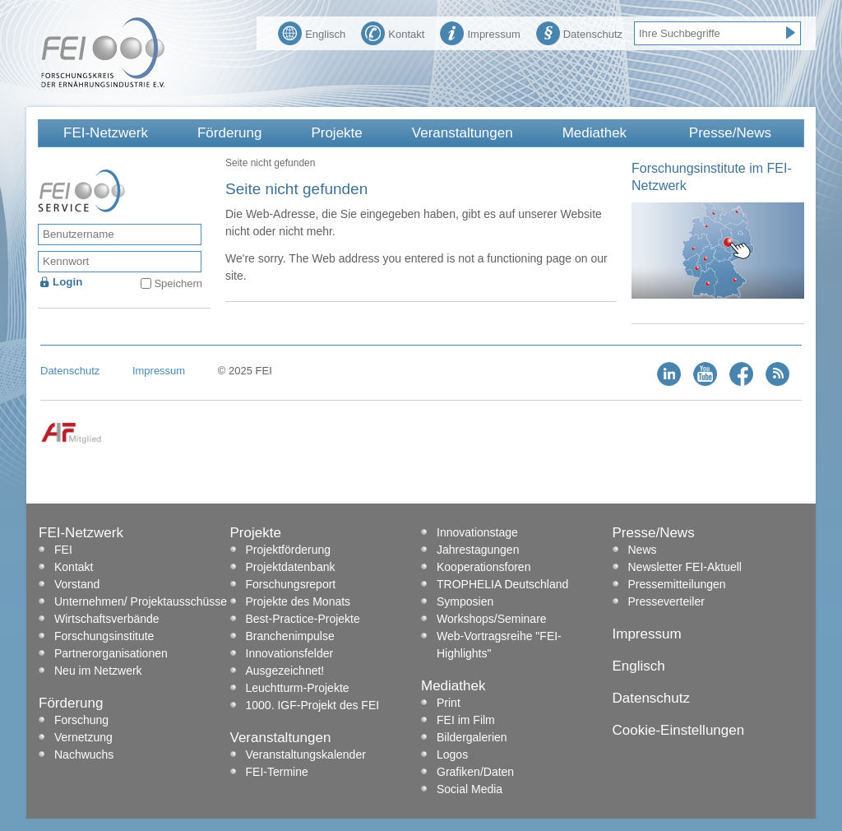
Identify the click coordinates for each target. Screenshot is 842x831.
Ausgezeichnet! (285, 670)
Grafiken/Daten (475, 771)
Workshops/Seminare (492, 618)
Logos (452, 754)
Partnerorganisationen (111, 653)
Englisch (311, 32)
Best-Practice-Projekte (303, 618)
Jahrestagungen (478, 549)
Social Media (469, 789)
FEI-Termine (277, 771)
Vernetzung (83, 737)
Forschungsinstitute (104, 636)
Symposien (465, 601)
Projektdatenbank (290, 566)
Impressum (480, 32)
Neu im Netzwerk (98, 670)
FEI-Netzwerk (105, 133)
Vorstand (76, 584)
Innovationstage (477, 532)
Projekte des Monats (298, 601)
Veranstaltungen (462, 133)
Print (448, 702)
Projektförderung (288, 549)
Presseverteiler (666, 601)
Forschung (81, 720)
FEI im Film (466, 720)
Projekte (336, 133)
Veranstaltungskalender (306, 754)
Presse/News (730, 133)
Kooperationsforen (483, 566)
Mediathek (594, 133)
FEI (63, 549)
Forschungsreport (291, 584)
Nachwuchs (83, 754)
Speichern (178, 283)
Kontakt (392, 32)
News (642, 549)
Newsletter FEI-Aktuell (685, 566)
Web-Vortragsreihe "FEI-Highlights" (499, 644)
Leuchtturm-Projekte (297, 687)
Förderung (229, 133)
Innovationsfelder (290, 653)
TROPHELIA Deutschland (502, 584)
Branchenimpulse (290, 636)
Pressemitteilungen (677, 584)
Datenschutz (579, 32)
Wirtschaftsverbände (107, 618)
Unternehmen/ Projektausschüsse (140, 601)
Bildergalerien (472, 737)
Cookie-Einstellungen (679, 730)
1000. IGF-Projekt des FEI (313, 705)
